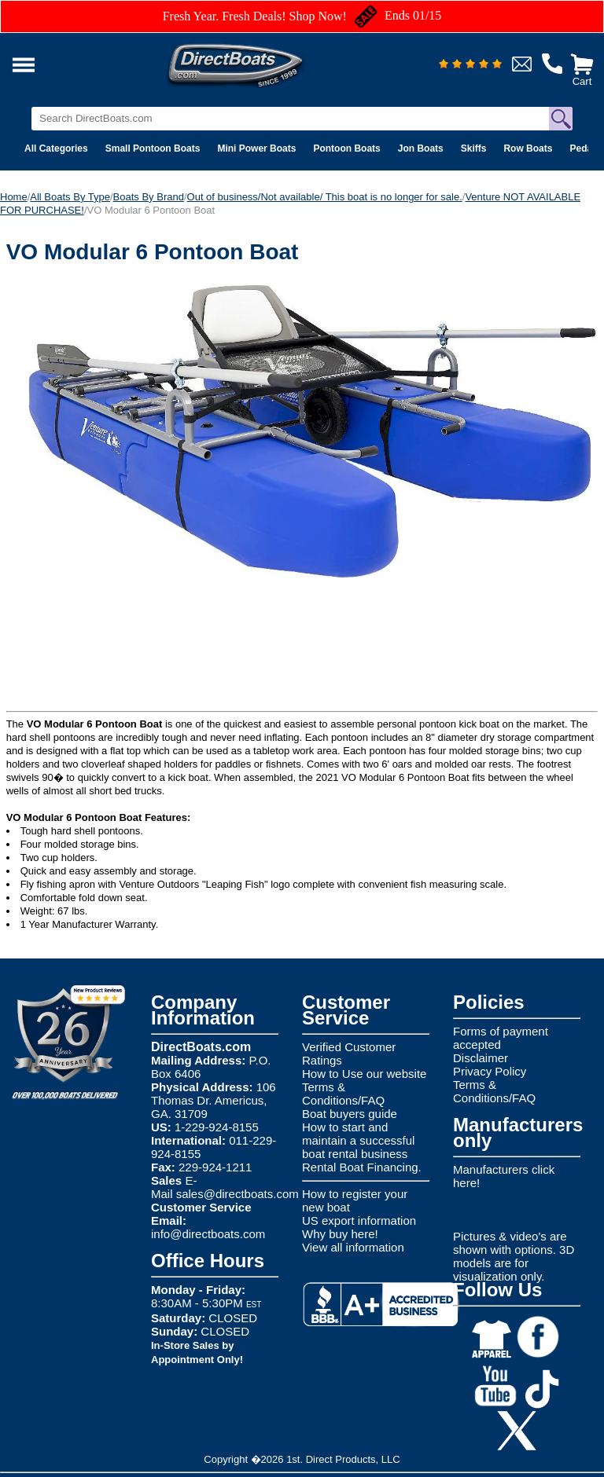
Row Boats (527, 148)
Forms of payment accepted (500, 1037)
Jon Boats (421, 148)
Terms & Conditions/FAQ (343, 1093)
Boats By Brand (148, 197)
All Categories (56, 148)
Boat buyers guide (349, 1113)
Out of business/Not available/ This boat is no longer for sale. (324, 197)
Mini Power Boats (256, 148)
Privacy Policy (489, 1071)
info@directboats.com (208, 1234)
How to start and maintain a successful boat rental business (358, 1140)
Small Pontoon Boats (153, 148)
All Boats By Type (70, 197)
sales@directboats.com (237, 1193)
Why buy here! (340, 1234)
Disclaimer (480, 1058)
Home (14, 197)
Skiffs (474, 148)
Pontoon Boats (346, 148)
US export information (359, 1220)
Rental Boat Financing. (362, 1167)
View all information (353, 1247)
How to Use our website (364, 1073)
